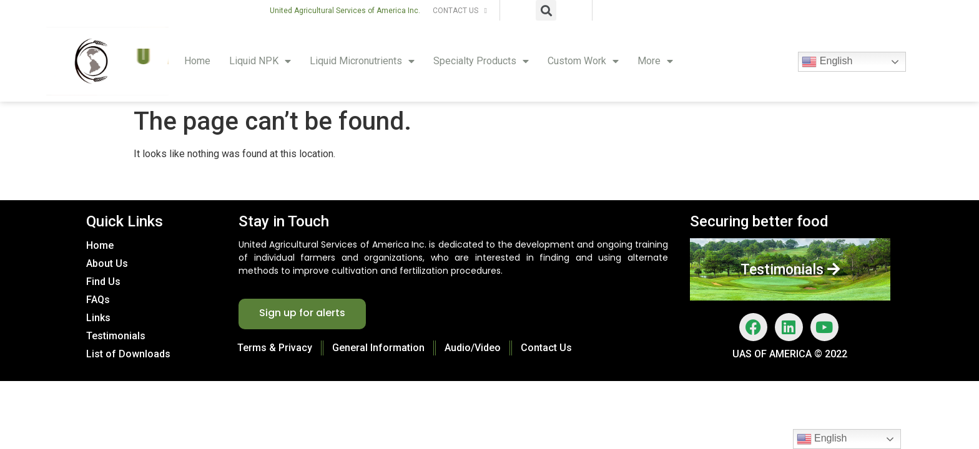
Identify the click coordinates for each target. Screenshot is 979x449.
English (827, 61)
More (655, 61)
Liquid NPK (260, 61)
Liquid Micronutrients (362, 61)
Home (197, 61)
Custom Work (583, 61)
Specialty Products (481, 61)
